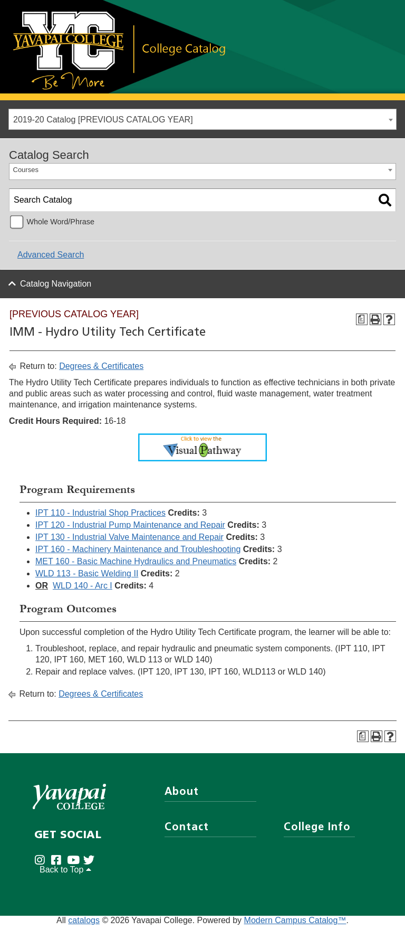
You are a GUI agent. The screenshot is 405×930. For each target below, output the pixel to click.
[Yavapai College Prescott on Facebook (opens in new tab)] (59, 864)
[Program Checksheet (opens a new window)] (362, 319)
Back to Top (65, 874)
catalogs (84, 924)
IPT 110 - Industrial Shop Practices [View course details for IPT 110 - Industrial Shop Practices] (100, 512)
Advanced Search (50, 254)
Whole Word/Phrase (60, 221)
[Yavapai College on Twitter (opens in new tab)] (91, 864)
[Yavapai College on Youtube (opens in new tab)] (75, 864)
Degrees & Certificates (101, 366)
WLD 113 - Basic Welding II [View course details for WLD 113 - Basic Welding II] (86, 573)
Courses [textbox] (25, 170)
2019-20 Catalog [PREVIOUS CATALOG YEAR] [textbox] (103, 119)
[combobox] (202, 119)
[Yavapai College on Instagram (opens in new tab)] (42, 864)
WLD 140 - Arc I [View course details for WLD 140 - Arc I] (82, 585)
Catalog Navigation (55, 283)
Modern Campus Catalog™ (295, 924)
